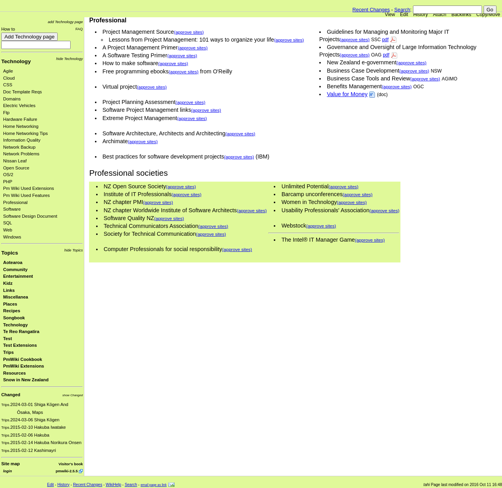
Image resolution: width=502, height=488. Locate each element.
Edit (404, 14)
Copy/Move (488, 14)
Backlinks (461, 14)
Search (402, 10)
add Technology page (65, 22)
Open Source (16, 168)
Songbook (14, 317)
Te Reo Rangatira (21, 331)
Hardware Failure (20, 119)
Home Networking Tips (25, 133)
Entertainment (18, 276)
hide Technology (69, 58)
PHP (7, 181)
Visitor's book (70, 464)
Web (7, 230)
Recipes (11, 310)
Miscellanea (15, 297)
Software (12, 209)
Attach (439, 14)
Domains (12, 99)
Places (10, 304)
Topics (9, 253)
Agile (8, 71)
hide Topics (73, 250)
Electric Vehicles (19, 105)
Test (7, 338)
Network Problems (21, 153)
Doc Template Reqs (22, 91)
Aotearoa (12, 262)
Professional (15, 202)
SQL (7, 222)
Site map (10, 463)
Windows (12, 237)
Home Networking (20, 126)
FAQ (79, 29)
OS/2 (8, 174)
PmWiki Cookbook (22, 359)
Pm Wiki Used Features (26, 195)
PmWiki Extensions (23, 366)
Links (9, 290)
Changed (10, 394)
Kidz (8, 283)
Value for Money (347, 94)
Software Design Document (30, 216)
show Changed (72, 395)
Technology (16, 61)
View (390, 14)
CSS (7, 84)
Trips (8, 352)
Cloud (9, 78)
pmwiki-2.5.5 (67, 471)
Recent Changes (371, 10)
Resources (14, 373)
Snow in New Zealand (26, 379)
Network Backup (19, 147)
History (420, 14)
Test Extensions (20, 345)
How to (8, 29)
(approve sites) (354, 39)
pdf (385, 39)
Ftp (6, 112)
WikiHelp (113, 485)
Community (15, 269)
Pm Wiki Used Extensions (28, 188)
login (7, 471)
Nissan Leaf (15, 160)
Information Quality (21, 140)
